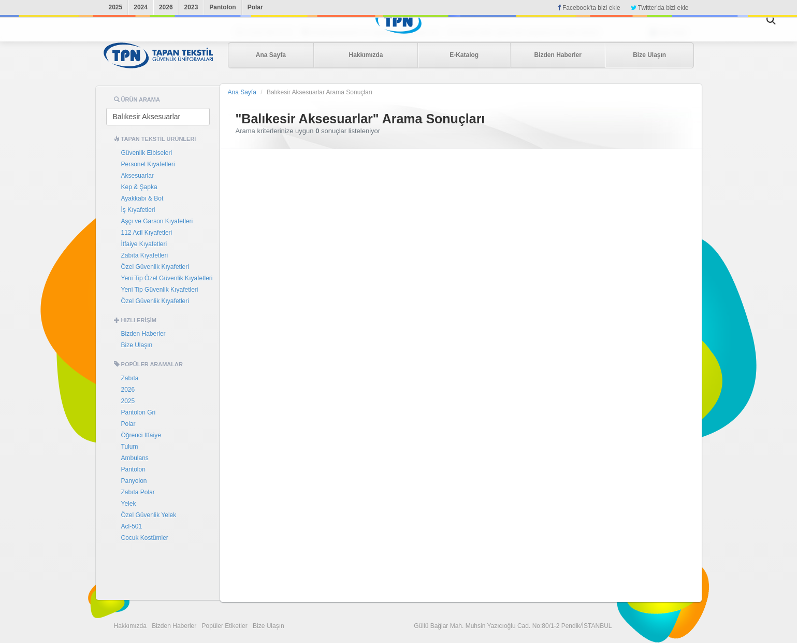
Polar (255, 7)
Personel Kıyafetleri (148, 164)
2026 (166, 7)
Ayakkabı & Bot (142, 198)
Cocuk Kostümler (144, 537)
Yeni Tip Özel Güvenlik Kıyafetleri (167, 278)
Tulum (129, 446)
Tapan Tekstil (158, 55)
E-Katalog (464, 55)
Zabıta (130, 378)
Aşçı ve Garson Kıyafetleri (157, 221)
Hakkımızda (366, 55)
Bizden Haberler (557, 55)
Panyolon (134, 480)
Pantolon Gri (138, 412)
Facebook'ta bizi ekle (589, 7)
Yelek (128, 503)
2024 (141, 7)
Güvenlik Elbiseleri (146, 152)
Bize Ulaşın (649, 55)
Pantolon (222, 7)
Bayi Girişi (672, 32)
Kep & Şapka (139, 187)
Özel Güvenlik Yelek (149, 515)
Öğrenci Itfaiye (141, 435)
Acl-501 (131, 526)
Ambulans (135, 458)
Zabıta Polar (138, 492)
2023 (191, 7)
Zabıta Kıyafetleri (144, 255)
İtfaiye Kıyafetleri (144, 244)
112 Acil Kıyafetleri (146, 232)
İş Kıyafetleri (138, 209)
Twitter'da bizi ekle (660, 7)
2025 (116, 7)
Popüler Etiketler (225, 626)
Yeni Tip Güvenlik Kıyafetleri (159, 289)
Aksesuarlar (137, 175)
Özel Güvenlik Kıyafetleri (155, 266)
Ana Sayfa (271, 55)
